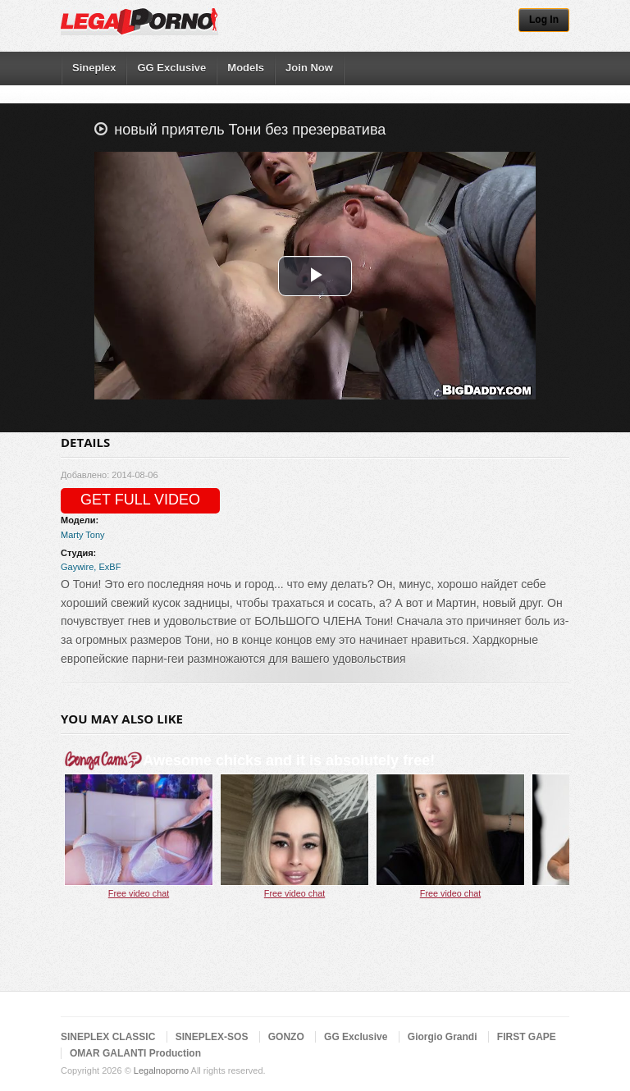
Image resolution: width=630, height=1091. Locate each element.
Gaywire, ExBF (91, 567)
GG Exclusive (171, 68)
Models (245, 68)
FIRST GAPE (526, 1037)
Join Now (309, 68)
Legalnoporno (161, 1070)
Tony (94, 535)
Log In (544, 19)
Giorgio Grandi (442, 1037)
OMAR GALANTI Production (135, 1053)
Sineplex (94, 68)
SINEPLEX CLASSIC (108, 1037)
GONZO (286, 1037)
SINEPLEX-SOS (212, 1037)
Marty (72, 535)
